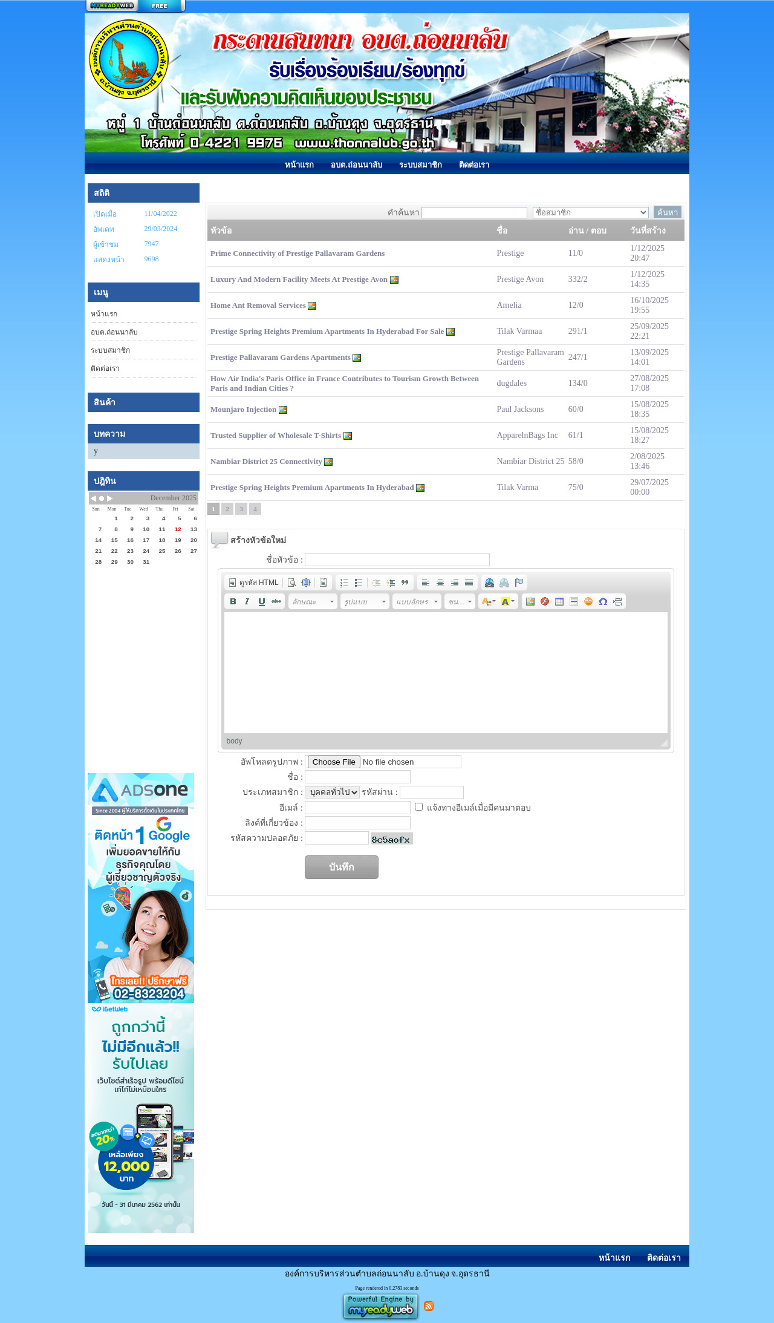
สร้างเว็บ (135, 6)
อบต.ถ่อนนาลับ (114, 332)
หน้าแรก (104, 314)
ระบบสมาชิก (110, 350)
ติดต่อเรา (105, 368)
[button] (253, 582)
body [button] (234, 741)
